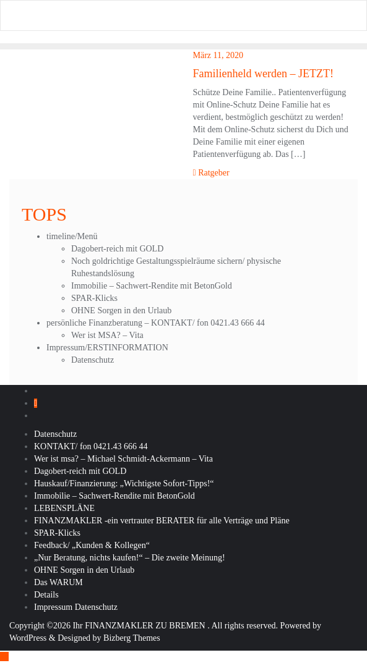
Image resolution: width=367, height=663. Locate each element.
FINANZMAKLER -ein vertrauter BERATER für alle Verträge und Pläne (162, 520)
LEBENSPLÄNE (64, 508)
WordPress (27, 638)
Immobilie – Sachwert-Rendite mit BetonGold (151, 285)
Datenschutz (92, 360)
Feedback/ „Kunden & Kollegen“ (92, 545)
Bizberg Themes (131, 638)
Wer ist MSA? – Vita (107, 335)
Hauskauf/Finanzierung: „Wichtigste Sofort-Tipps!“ (124, 483)
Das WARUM (58, 582)
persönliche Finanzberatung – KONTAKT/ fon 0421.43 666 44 (155, 322)
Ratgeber (211, 172)
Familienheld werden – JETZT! (263, 73)
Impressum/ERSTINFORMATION (107, 347)
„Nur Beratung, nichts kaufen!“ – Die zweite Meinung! (129, 557)
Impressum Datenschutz (76, 607)
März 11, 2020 (218, 55)
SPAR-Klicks (94, 298)
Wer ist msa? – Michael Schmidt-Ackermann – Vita (123, 458)
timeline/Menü (71, 236)
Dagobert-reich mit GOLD (117, 248)
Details (46, 594)
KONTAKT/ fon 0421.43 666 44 (91, 446)
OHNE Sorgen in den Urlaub (121, 310)
